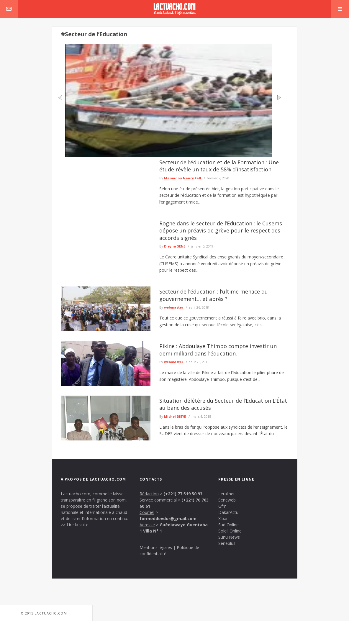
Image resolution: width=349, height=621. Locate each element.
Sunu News (229, 537)
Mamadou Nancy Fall (182, 178)
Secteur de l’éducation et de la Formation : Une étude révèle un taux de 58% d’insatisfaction (219, 166)
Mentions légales (156, 547)
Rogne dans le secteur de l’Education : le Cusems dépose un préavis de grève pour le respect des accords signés (220, 230)
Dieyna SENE (174, 246)
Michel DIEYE (175, 416)
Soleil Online (230, 531)
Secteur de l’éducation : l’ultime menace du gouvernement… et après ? (213, 295)
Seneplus (226, 543)
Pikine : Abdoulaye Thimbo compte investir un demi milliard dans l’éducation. (218, 350)
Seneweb (227, 500)
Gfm (222, 506)
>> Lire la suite (75, 524)
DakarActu (228, 512)
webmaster (173, 307)
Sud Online (228, 524)
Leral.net (226, 494)
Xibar (223, 518)
